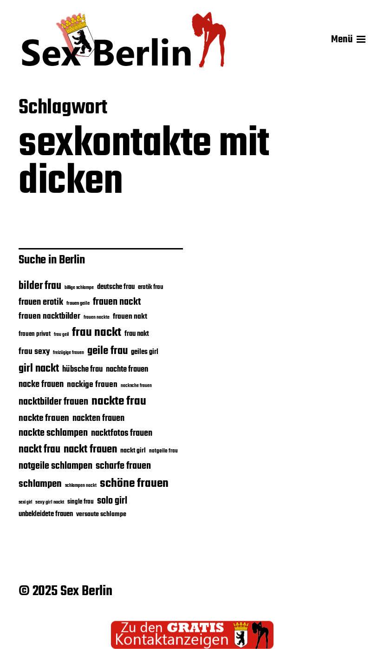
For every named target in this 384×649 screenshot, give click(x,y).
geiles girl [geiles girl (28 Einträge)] (144, 352)
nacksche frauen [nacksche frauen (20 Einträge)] (136, 385)
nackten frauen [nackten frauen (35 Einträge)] (98, 419)
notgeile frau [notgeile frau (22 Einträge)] (163, 450)
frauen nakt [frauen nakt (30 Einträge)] (130, 316)
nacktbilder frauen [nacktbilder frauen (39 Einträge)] (53, 402)
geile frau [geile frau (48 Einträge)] (107, 351)
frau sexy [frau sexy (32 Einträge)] (34, 351)
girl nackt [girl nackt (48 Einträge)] (39, 369)
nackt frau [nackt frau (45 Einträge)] (39, 449)
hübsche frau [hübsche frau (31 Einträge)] (82, 369)
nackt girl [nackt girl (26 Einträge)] (133, 451)
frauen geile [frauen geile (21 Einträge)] (78, 303)
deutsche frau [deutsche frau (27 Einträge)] (116, 287)
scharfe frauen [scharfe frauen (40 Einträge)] (123, 466)
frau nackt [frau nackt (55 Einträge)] (96, 332)
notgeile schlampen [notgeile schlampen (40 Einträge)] (55, 466)
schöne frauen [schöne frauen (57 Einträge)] (134, 483)
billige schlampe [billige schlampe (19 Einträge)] (79, 287)
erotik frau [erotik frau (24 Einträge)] (150, 287)
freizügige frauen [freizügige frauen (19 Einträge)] (68, 352)
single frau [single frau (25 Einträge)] (80, 502)
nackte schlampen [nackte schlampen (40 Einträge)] (53, 433)
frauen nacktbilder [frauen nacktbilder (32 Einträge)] (49, 316)
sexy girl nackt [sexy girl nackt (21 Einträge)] (49, 502)
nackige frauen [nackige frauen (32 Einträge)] (92, 384)
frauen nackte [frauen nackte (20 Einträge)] (97, 317)
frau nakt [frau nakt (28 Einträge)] (136, 334)
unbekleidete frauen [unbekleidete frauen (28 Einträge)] (46, 514)
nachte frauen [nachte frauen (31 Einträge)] (127, 369)
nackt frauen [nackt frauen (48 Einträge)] (90, 450)
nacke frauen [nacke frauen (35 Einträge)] (41, 385)
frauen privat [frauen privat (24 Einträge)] (35, 334)
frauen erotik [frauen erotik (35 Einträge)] (41, 302)
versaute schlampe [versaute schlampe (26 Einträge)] (101, 514)
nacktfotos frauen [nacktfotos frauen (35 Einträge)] (121, 433)
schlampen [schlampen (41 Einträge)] (40, 484)
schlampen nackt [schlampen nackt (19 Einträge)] (81, 485)
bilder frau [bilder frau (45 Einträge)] (40, 286)
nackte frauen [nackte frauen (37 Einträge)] (44, 418)
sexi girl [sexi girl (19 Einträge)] (25, 502)
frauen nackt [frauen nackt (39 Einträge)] (117, 302)
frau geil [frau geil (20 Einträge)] (61, 334)
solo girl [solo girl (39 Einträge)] (112, 501)
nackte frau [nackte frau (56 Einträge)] (118, 401)
